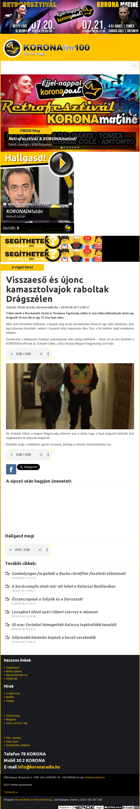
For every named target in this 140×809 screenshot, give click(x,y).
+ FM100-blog (12, 715)
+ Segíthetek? (12, 667)
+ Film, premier (12, 737)
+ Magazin (10, 719)
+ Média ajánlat (13, 671)
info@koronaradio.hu (39, 766)
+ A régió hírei (12, 693)
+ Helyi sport (11, 741)
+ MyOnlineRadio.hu (16, 675)
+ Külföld (9, 701)
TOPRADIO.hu (11, 792)
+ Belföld (9, 697)
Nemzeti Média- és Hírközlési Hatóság (33, 800)
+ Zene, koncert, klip (15, 723)
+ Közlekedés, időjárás (17, 745)
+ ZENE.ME (11, 678)
